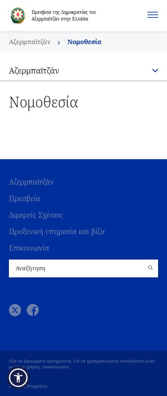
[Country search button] (151, 268)
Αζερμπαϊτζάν (30, 41)
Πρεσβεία (25, 198)
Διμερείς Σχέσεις (36, 215)
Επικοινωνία (29, 248)
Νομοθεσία (84, 41)
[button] (18, 377)
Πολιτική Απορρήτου (28, 386)
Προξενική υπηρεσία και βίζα (57, 231)
